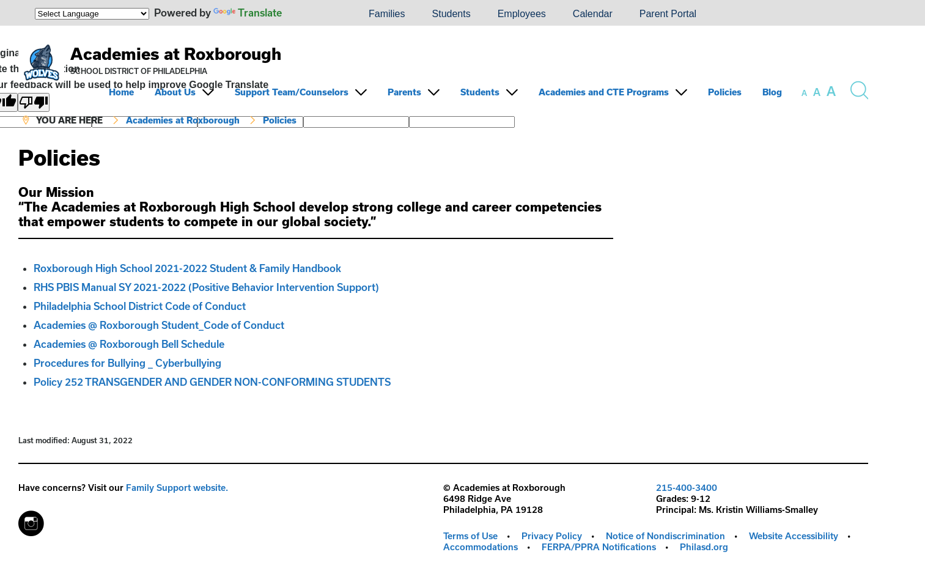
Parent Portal (667, 14)
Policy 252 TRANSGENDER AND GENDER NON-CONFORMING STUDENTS (212, 382)
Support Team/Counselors (291, 92)
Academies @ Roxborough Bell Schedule (129, 344)
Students (451, 14)
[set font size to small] (804, 92)
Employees (522, 14)
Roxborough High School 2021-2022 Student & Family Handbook (187, 268)
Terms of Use (470, 536)
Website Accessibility (793, 536)
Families (387, 14)
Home (121, 92)
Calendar (593, 14)
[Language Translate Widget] (92, 14)
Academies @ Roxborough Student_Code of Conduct (159, 325)
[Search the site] (859, 90)
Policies (725, 92)
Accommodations (480, 547)
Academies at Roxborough (175, 53)
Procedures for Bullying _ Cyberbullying (127, 363)
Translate (247, 12)
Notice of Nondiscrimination (665, 536)
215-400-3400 (686, 487)
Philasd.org (704, 547)
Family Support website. (177, 487)
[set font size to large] (831, 91)
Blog (772, 92)
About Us (175, 92)
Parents (404, 92)
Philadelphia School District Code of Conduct (140, 306)
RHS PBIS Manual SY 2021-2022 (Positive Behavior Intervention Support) (206, 287)
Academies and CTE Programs (604, 92)
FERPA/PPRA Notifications (599, 547)
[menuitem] (313, 14)
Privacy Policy (551, 536)
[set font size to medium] (816, 92)
